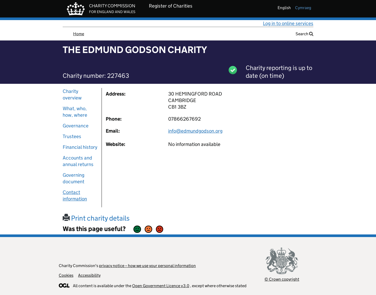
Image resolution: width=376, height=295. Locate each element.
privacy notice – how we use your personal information (147, 265)
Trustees (72, 136)
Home (78, 33)
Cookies (66, 275)
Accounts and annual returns (78, 161)
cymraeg (303, 7)
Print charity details (96, 218)
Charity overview (72, 94)
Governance (76, 126)
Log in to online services (288, 23)
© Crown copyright (282, 279)
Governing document (73, 178)
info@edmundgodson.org (195, 131)
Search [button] (304, 33)
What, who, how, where (75, 111)
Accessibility (89, 275)
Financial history (80, 147)
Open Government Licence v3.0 (160, 285)
